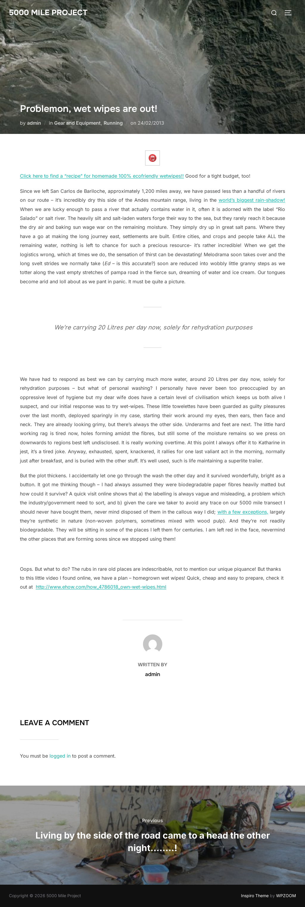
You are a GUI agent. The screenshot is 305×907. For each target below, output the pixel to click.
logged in (60, 756)
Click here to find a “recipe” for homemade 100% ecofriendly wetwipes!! (102, 176)
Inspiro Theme (255, 895)
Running (113, 123)
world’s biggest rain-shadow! (252, 200)
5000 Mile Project (48, 13)
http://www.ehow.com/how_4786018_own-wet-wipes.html (101, 587)
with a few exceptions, (242, 512)
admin (34, 123)
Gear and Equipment (77, 123)
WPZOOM (286, 895)
